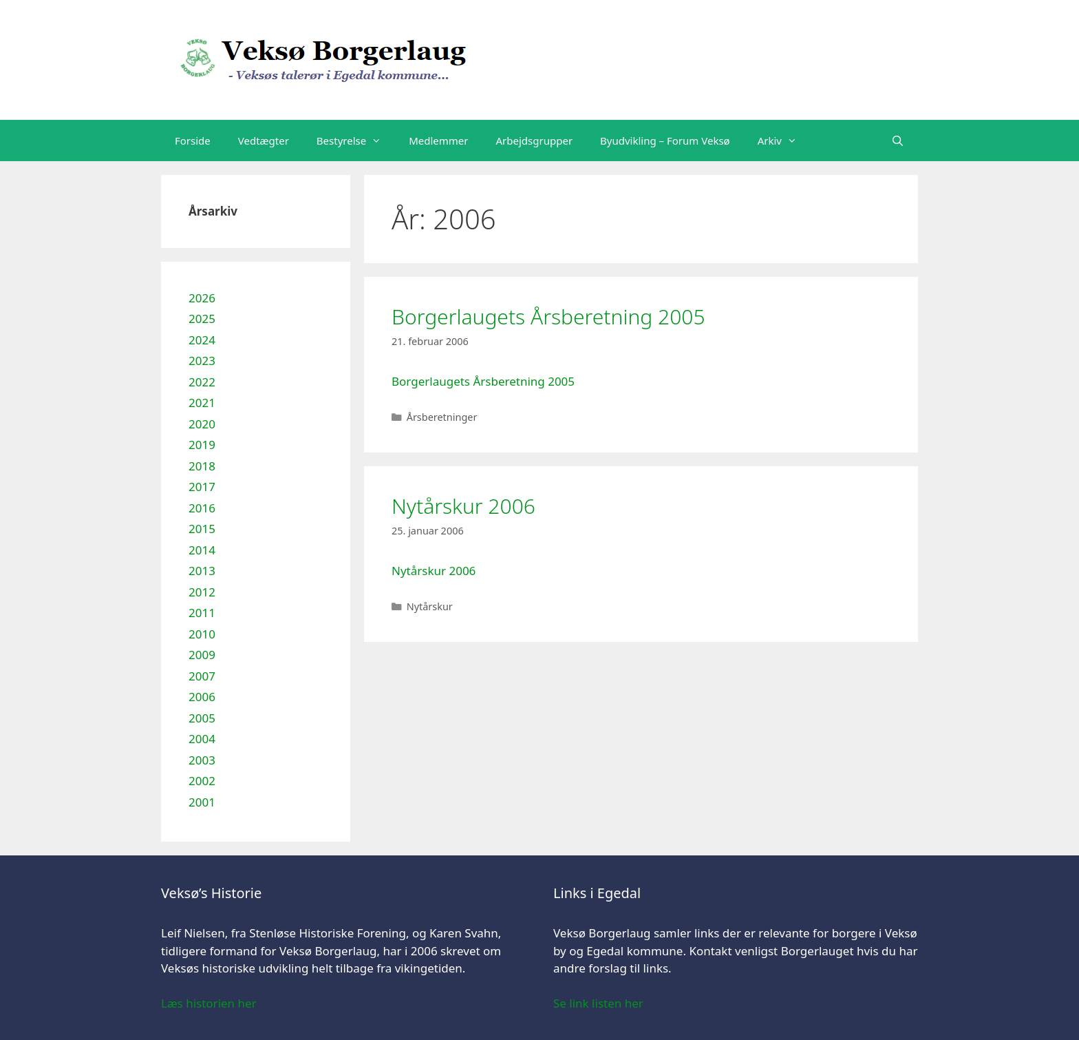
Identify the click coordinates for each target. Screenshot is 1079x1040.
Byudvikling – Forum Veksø (665, 140)
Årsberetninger (442, 417)
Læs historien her (209, 1003)
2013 (202, 571)
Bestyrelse (356, 140)
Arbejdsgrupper (534, 140)
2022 (202, 382)
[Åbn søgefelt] (897, 140)
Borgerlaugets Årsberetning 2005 (548, 316)
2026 (202, 298)
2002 (202, 781)
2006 (202, 697)
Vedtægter (263, 140)
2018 (202, 466)
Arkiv (784, 140)
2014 (202, 550)
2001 (202, 802)
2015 (202, 529)
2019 (202, 445)
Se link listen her (598, 1003)
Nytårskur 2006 (463, 506)
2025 (202, 318)
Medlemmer (438, 140)
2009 (202, 655)
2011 (202, 613)
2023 (202, 360)
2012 (202, 592)
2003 (202, 760)
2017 (202, 487)
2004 (202, 739)
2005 (202, 718)
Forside (193, 140)
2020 (202, 424)
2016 (202, 508)
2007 (202, 676)
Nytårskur (430, 606)
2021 (202, 402)
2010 (202, 634)
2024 (202, 340)
